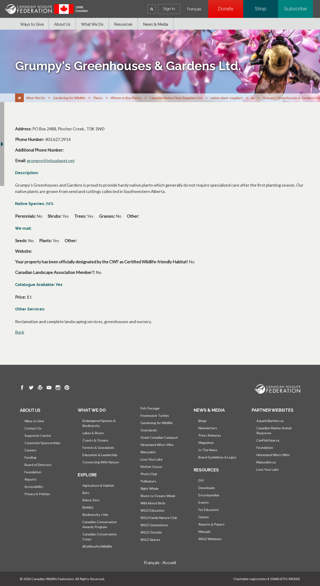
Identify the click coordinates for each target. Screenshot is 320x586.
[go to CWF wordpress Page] (40, 388)
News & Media (155, 24)
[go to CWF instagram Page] (58, 388)
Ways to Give (32, 24)
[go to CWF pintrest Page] (67, 388)
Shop (266, 9)
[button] (152, 9)
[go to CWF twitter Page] (31, 388)
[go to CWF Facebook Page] (22, 388)
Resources (123, 24)
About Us (62, 24)
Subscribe (298, 9)
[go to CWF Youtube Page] (49, 388)
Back (19, 332)
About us (30, 410)
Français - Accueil (160, 562)
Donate (230, 9)
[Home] (19, 97)
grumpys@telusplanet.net (51, 160)
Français (194, 9)
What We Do (92, 24)
